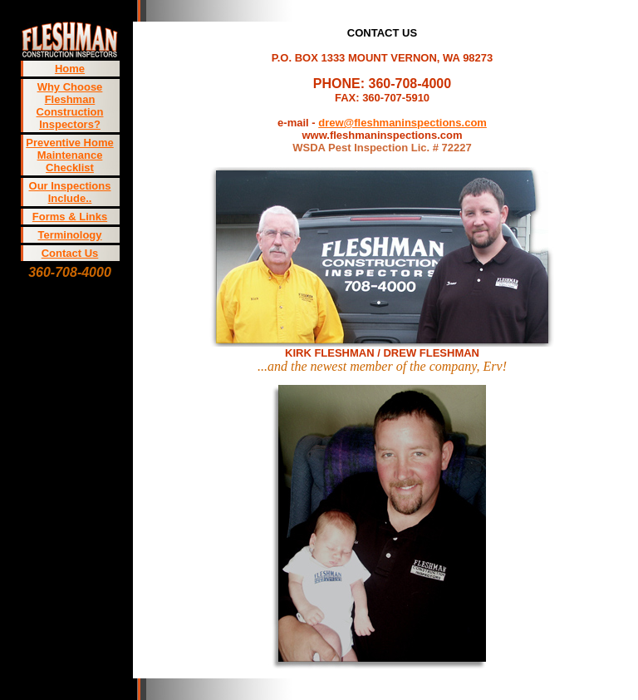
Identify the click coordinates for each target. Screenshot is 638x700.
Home (70, 68)
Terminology (69, 235)
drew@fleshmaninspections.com (402, 122)
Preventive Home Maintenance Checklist (70, 155)
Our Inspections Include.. (70, 192)
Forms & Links (69, 216)
